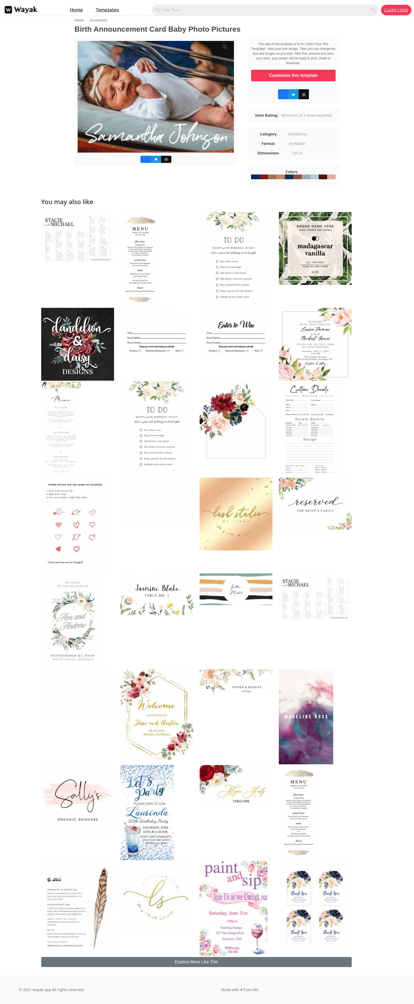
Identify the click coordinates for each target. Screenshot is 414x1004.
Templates (107, 10)
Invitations (98, 20)
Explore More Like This (196, 962)
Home (76, 10)
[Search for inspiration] (262, 10)
